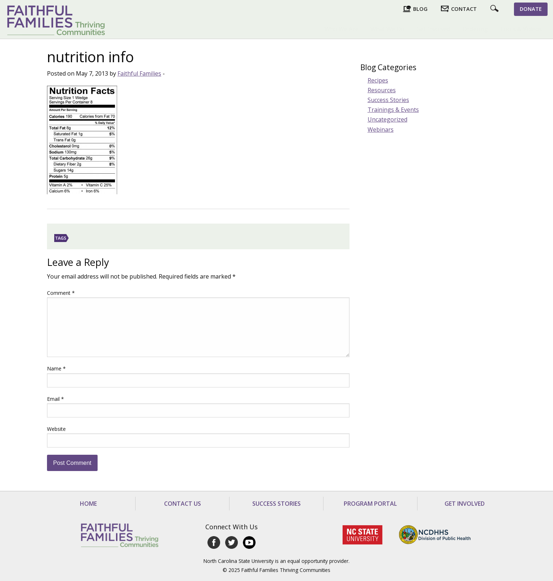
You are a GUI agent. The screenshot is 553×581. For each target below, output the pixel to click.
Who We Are (342, 29)
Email (55, 398)
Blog (420, 8)
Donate (531, 8)
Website (56, 428)
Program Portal (370, 504)
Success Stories (388, 100)
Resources (382, 90)
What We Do (387, 29)
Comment (61, 292)
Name (56, 368)
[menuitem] (341, 29)
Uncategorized (387, 119)
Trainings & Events (393, 110)
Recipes (378, 80)
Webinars (381, 129)
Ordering (475, 29)
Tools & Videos (521, 29)
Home (88, 504)
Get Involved (433, 29)
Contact (464, 8)
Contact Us (182, 504)
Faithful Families (139, 73)
